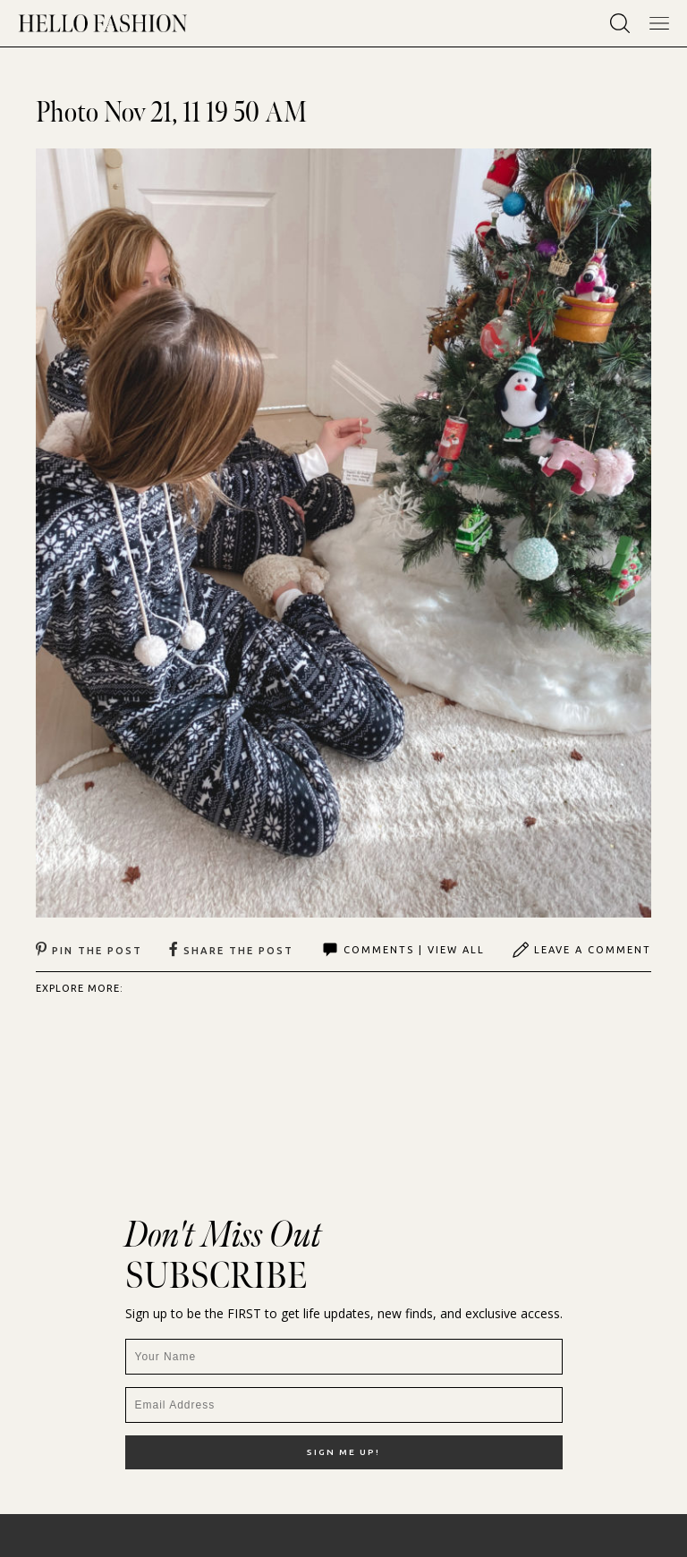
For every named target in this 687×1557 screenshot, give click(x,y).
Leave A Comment (581, 950)
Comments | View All (403, 950)
